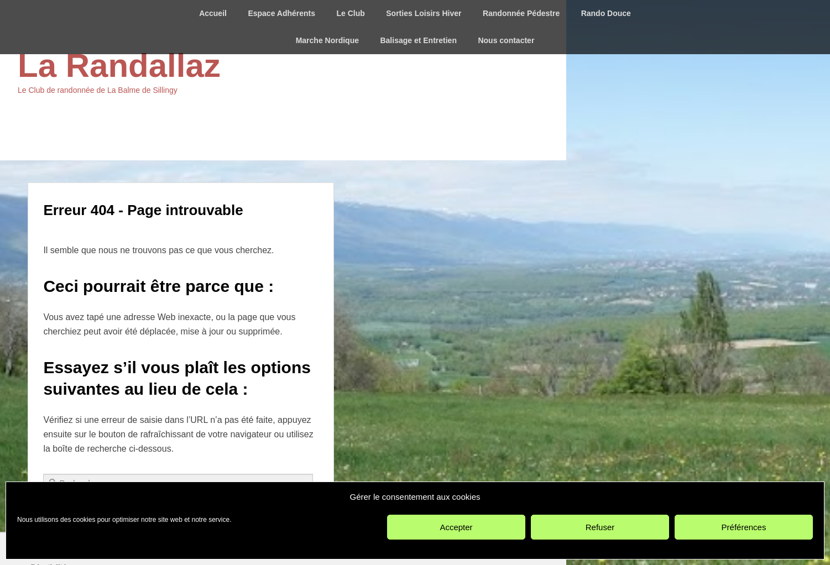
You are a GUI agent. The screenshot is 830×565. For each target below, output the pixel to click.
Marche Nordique (327, 40)
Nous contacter (506, 40)
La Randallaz (119, 65)
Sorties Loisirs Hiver (423, 13)
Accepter (456, 527)
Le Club (350, 13)
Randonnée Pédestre (521, 13)
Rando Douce (606, 13)
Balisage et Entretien (418, 40)
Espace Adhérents (281, 13)
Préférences (744, 527)
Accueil (213, 13)
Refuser (600, 527)
